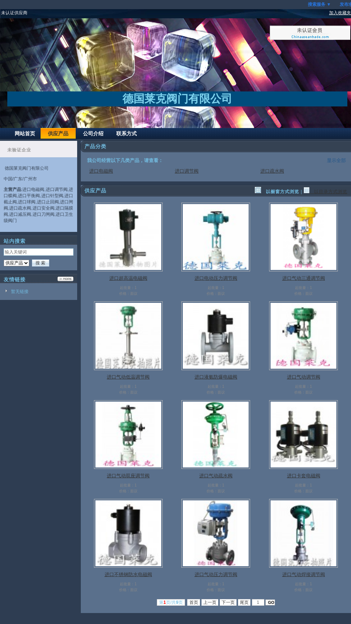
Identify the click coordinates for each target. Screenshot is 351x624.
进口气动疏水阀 (216, 475)
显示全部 (336, 160)
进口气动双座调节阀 (128, 475)
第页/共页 (171, 602)
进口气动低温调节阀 (128, 377)
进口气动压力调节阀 (216, 574)
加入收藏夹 (340, 12)
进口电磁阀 (101, 171)
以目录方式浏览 (325, 191)
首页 (193, 602)
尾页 (244, 602)
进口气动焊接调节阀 (303, 574)
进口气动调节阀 (303, 377)
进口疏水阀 (272, 171)
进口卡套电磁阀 (303, 475)
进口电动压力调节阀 (216, 278)
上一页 (210, 602)
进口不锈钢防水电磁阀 (128, 574)
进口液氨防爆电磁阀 (216, 377)
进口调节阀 (187, 171)
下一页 (228, 602)
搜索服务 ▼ (319, 4)
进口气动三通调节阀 (303, 278)
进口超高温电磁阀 (128, 278)
